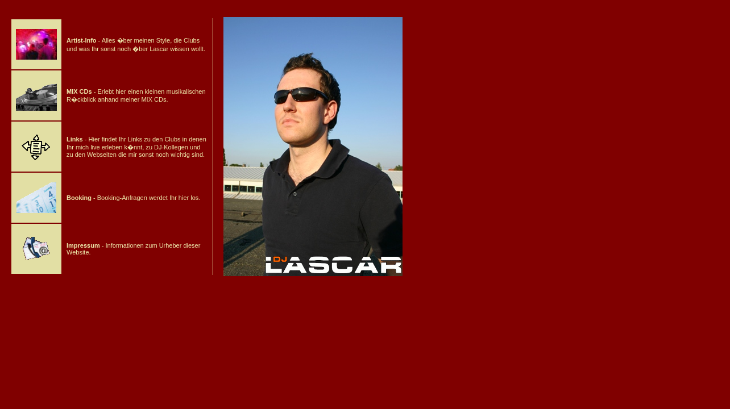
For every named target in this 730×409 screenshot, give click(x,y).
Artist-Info (82, 40)
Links (75, 139)
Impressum (83, 245)
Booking (79, 197)
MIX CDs (79, 91)
